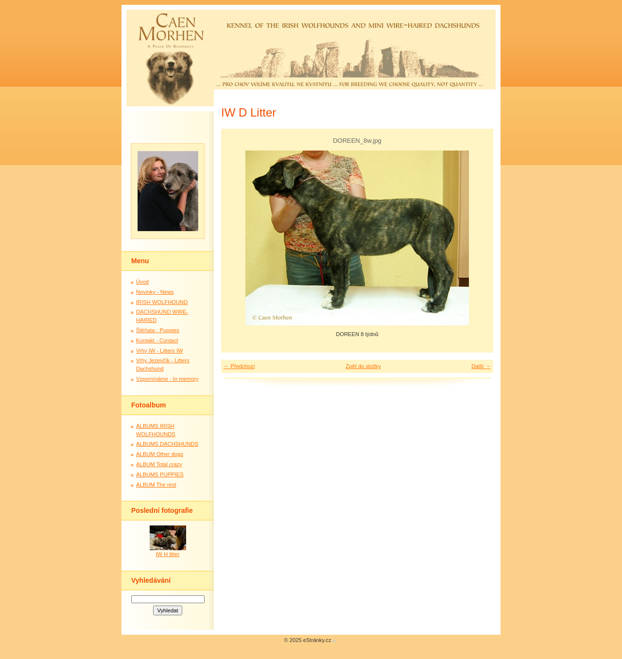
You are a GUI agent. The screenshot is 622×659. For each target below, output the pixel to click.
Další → (481, 366)
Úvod (142, 282)
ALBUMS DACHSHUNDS (167, 444)
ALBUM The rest (156, 485)
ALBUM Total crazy (159, 464)
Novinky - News (155, 292)
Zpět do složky (363, 366)
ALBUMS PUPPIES (160, 474)
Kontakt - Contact (157, 340)
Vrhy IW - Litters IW (159, 351)
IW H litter (167, 554)
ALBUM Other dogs (159, 454)
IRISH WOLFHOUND (162, 302)
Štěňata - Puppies (157, 330)
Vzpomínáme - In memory (167, 379)
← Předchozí (239, 366)
